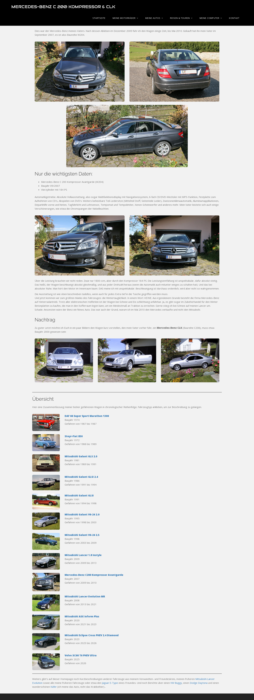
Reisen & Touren (181, 18)
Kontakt (234, 18)
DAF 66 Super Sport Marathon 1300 (87, 416)
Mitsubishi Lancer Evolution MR (85, 596)
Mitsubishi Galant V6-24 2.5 (82, 535)
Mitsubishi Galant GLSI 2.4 (81, 476)
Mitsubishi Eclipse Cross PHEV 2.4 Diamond (92, 635)
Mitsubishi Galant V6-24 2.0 (82, 514)
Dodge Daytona (199, 682)
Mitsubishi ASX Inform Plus (82, 616)
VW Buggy (176, 682)
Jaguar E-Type (110, 682)
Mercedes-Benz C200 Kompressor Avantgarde (94, 574)
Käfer (54, 686)
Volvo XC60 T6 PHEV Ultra (81, 655)
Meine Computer (211, 18)
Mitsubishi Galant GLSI (79, 495)
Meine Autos (154, 18)
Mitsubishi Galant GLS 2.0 (81, 456)
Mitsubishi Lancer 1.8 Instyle (83, 555)
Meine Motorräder (125, 18)
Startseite (98, 18)
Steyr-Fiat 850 (74, 436)
